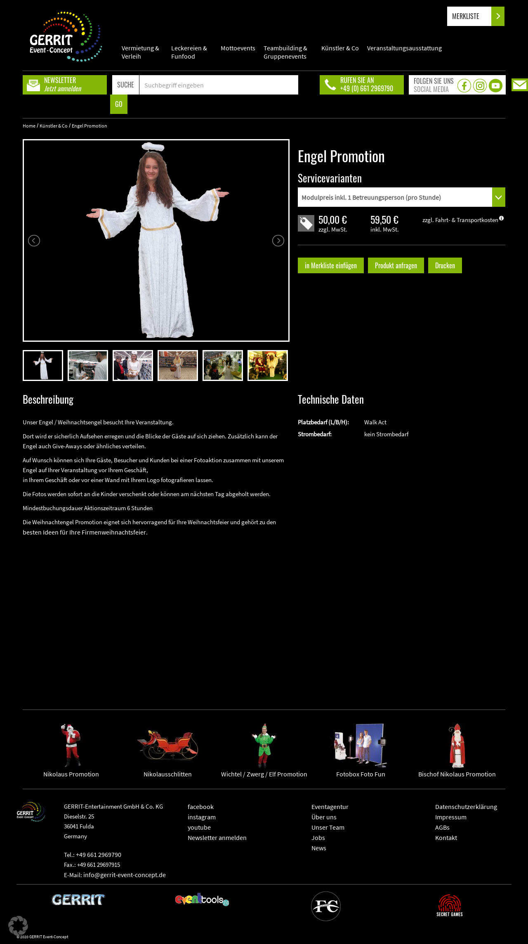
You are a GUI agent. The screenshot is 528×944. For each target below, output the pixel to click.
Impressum (451, 817)
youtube (199, 827)
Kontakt (446, 837)
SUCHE (125, 85)
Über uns (324, 817)
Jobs (318, 837)
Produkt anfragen (396, 265)
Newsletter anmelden (217, 837)
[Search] (218, 85)
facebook (201, 806)
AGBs (442, 827)
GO (119, 104)
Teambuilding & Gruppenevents (285, 52)
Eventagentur (330, 806)
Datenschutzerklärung (466, 806)
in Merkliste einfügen (331, 265)
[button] (18, 926)
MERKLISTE (472, 16)
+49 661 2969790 (98, 854)
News (318, 848)
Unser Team (327, 827)
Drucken (445, 265)
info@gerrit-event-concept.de (124, 875)
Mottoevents (238, 48)
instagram (202, 817)
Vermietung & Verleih (140, 52)
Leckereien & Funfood (189, 52)
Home (29, 126)
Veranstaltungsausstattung (404, 48)
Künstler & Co (340, 48)
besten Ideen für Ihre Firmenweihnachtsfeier (84, 532)
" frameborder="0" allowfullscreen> (156, 617)
